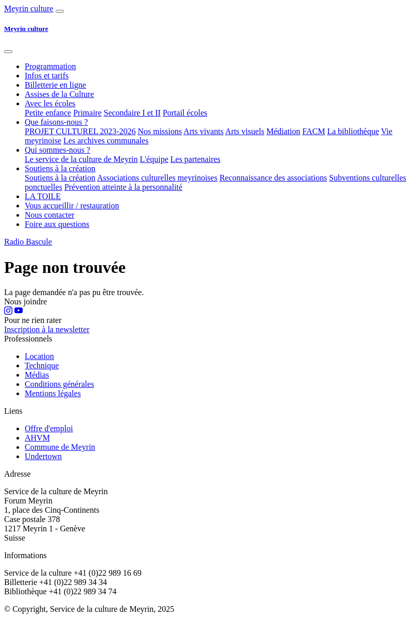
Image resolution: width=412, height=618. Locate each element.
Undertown (43, 456)
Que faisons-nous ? (56, 122)
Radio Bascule (28, 241)
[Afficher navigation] (60, 11)
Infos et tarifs (46, 75)
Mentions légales (53, 393)
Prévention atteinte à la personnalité (123, 187)
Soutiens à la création (60, 168)
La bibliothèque (353, 131)
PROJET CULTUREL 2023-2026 (80, 131)
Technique (42, 365)
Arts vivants (203, 131)
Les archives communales (105, 140)
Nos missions (160, 131)
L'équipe (154, 159)
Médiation (283, 131)
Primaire (87, 112)
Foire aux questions (57, 224)
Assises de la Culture (59, 94)
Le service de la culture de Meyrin (81, 159)
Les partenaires (195, 159)
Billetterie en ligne (55, 84)
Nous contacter (49, 214)
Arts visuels (244, 131)
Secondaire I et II (132, 112)
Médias (37, 374)
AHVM (37, 437)
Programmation (50, 66)
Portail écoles (185, 112)
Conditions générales (59, 384)
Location (39, 356)
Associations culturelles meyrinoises (157, 177)
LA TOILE (43, 196)
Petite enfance (48, 112)
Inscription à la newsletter (47, 329)
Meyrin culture (29, 8)
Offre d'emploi (49, 428)
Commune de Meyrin (60, 447)
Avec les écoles (50, 103)
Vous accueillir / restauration (72, 205)
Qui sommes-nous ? (57, 149)
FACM (313, 131)
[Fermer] (8, 51)
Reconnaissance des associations (273, 177)
